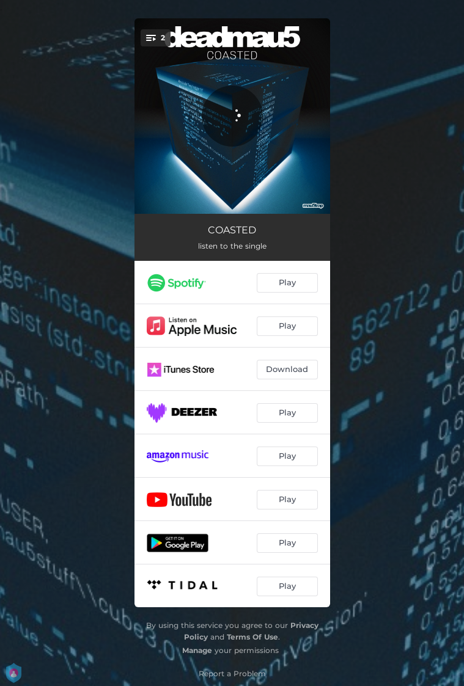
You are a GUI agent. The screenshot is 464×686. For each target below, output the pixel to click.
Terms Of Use (252, 636)
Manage (197, 650)
